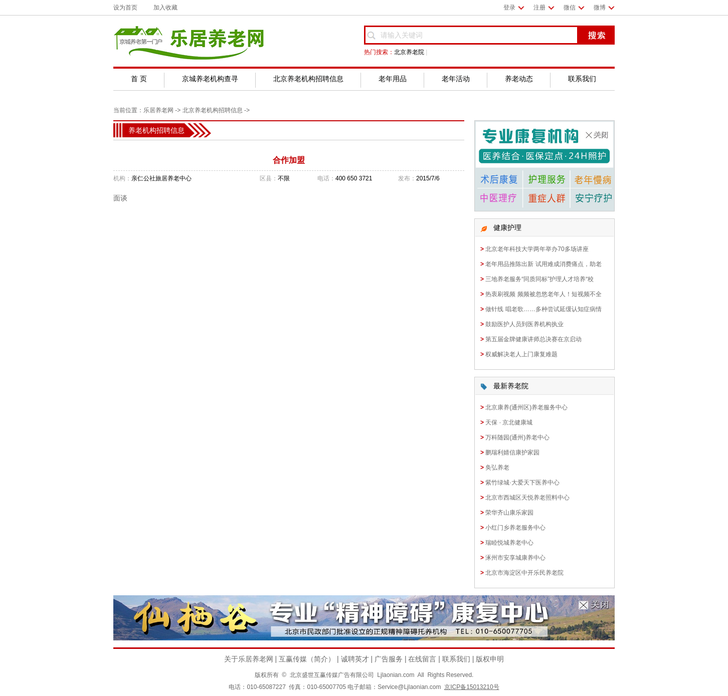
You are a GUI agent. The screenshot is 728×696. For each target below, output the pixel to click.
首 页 (139, 79)
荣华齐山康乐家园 (509, 512)
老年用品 (393, 79)
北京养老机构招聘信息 (308, 79)
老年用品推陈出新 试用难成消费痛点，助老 (543, 264)
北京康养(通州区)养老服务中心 (526, 407)
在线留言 (422, 659)
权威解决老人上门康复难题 (521, 354)
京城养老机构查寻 (210, 79)
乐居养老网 (158, 110)
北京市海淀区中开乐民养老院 (524, 572)
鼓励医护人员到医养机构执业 (524, 324)
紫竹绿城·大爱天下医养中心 (522, 482)
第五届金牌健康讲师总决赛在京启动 (533, 339)
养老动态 (519, 79)
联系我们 (582, 79)
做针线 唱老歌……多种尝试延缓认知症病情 (543, 309)
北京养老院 (409, 52)
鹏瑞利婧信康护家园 (512, 452)
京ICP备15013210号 (471, 686)
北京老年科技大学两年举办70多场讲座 (536, 249)
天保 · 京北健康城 (508, 422)
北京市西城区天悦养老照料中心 (527, 497)
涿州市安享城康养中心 (515, 557)
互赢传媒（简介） (307, 659)
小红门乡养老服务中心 (515, 527)
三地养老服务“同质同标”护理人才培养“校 (539, 279)
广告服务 (389, 659)
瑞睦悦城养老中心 (509, 542)
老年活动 (456, 79)
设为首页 (125, 7)
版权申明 (490, 659)
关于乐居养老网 (248, 659)
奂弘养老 (497, 467)
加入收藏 (165, 7)
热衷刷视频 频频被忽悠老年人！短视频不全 (543, 294)
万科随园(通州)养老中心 (517, 437)
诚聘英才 (355, 659)
